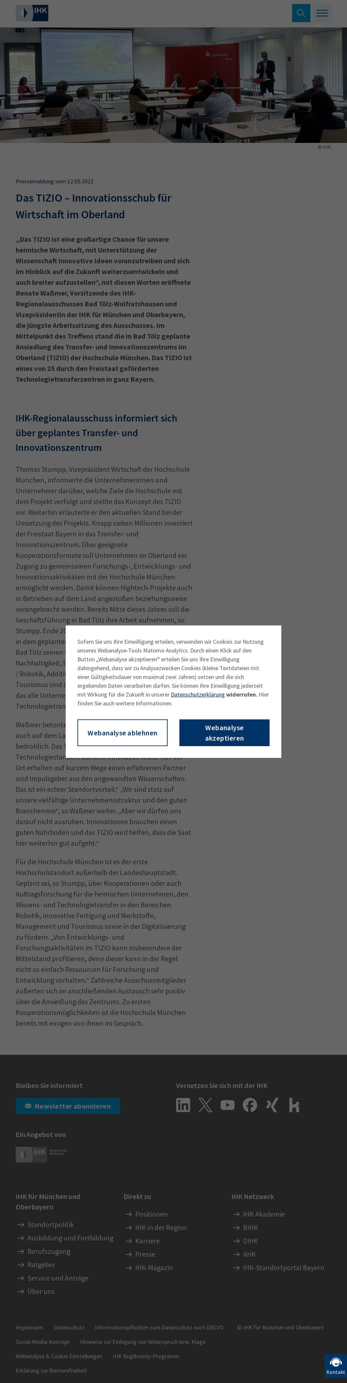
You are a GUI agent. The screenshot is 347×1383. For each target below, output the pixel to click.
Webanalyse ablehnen (122, 732)
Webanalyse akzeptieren (224, 733)
